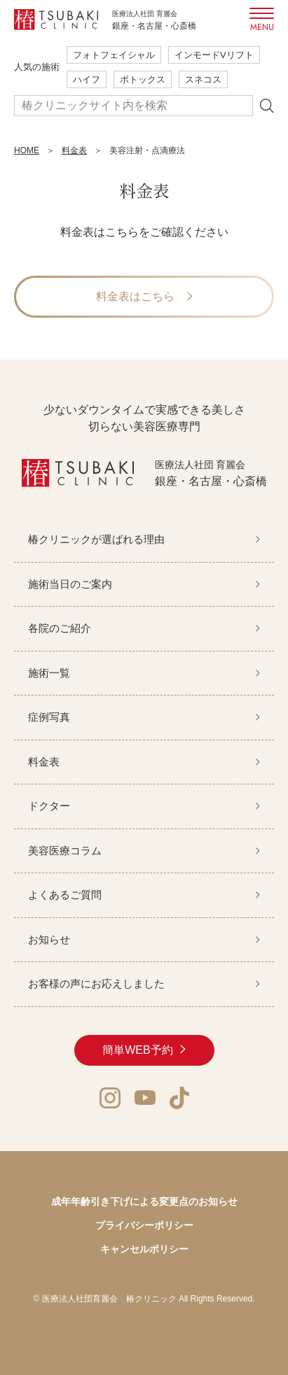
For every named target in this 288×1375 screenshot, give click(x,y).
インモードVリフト (214, 55)
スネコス (203, 79)
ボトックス (142, 79)
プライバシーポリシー (144, 1225)
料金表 (74, 150)
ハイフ (86, 79)
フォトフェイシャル (114, 55)
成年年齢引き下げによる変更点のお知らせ (144, 1201)
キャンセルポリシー (144, 1249)
